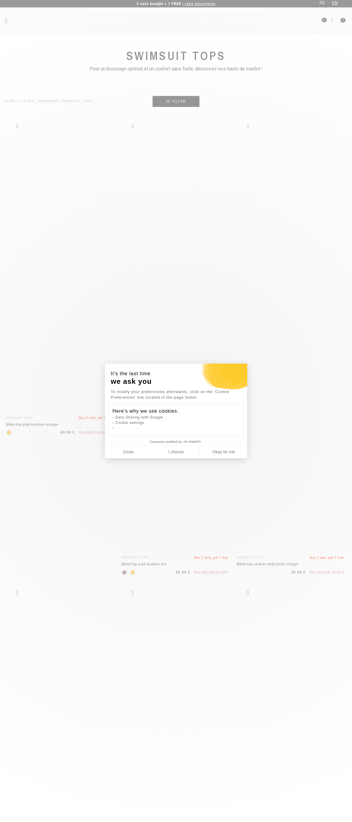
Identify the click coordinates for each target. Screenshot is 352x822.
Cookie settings (129, 423)
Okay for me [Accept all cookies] (223, 451)
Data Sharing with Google (139, 417)
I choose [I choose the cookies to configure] (176, 451)
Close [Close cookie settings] (128, 451)
